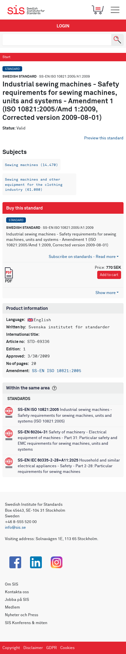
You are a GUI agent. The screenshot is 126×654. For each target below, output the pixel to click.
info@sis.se (15, 527)
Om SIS (11, 584)
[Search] (117, 39)
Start (6, 57)
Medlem (12, 607)
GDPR (51, 648)
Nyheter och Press (21, 615)
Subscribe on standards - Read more (82, 257)
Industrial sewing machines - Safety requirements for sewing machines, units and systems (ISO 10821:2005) (65, 415)
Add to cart (109, 275)
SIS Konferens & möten (26, 623)
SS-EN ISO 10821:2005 (56, 370)
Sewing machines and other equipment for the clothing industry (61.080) (34, 184)
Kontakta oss (17, 592)
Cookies (67, 648)
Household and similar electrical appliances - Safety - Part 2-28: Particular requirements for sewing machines (69, 466)
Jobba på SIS (17, 600)
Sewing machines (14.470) (31, 165)
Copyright (11, 648)
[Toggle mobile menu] (115, 10)
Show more (105, 293)
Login (63, 26)
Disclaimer (33, 648)
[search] (56, 39)
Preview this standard (104, 138)
